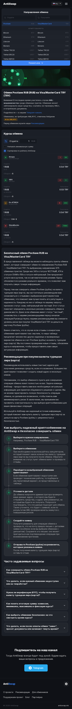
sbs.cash (12, 181)
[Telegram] (66, 683)
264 (65, 203)
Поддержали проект (13, 697)
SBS (11, 179)
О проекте (8, 692)
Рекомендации (37, 123)
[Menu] (66, 3)
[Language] (56, 4)
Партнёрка (37, 697)
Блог (27, 697)
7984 (65, 226)
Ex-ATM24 (13, 202)
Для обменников (40, 692)
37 (58, 226)
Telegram (36, 667)
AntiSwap (9, 3)
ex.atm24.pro (13, 204)
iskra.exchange (14, 158)
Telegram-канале (34, 112)
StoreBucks (14, 225)
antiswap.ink (63, 705)
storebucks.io (13, 227)
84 (66, 157)
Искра (12, 157)
